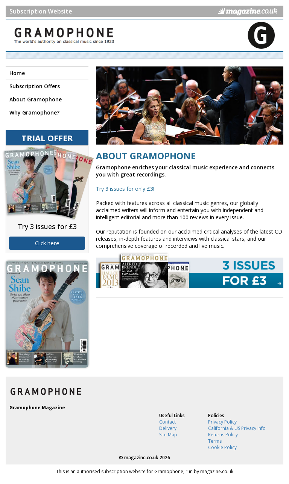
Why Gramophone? (34, 112)
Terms (215, 441)
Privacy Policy (222, 422)
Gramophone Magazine (37, 407)
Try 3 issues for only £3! (125, 188)
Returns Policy (223, 434)
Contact (167, 422)
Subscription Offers (34, 86)
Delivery (167, 428)
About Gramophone (35, 99)
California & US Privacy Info (237, 428)
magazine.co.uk (141, 457)
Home (17, 73)
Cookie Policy (222, 447)
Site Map (168, 434)
